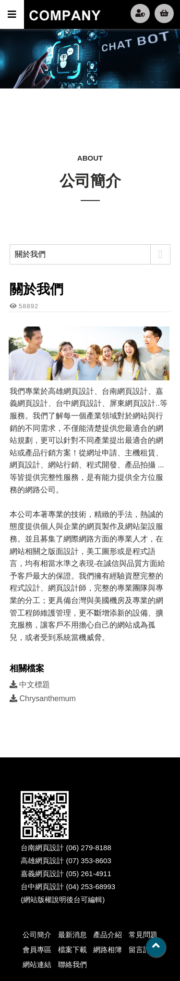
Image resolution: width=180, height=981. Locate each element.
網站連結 (37, 964)
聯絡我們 (72, 964)
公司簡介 (37, 935)
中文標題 (30, 684)
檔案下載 (72, 949)
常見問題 (143, 935)
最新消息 (72, 935)
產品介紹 (107, 935)
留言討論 (143, 949)
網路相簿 (107, 949)
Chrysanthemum (43, 698)
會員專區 (37, 949)
